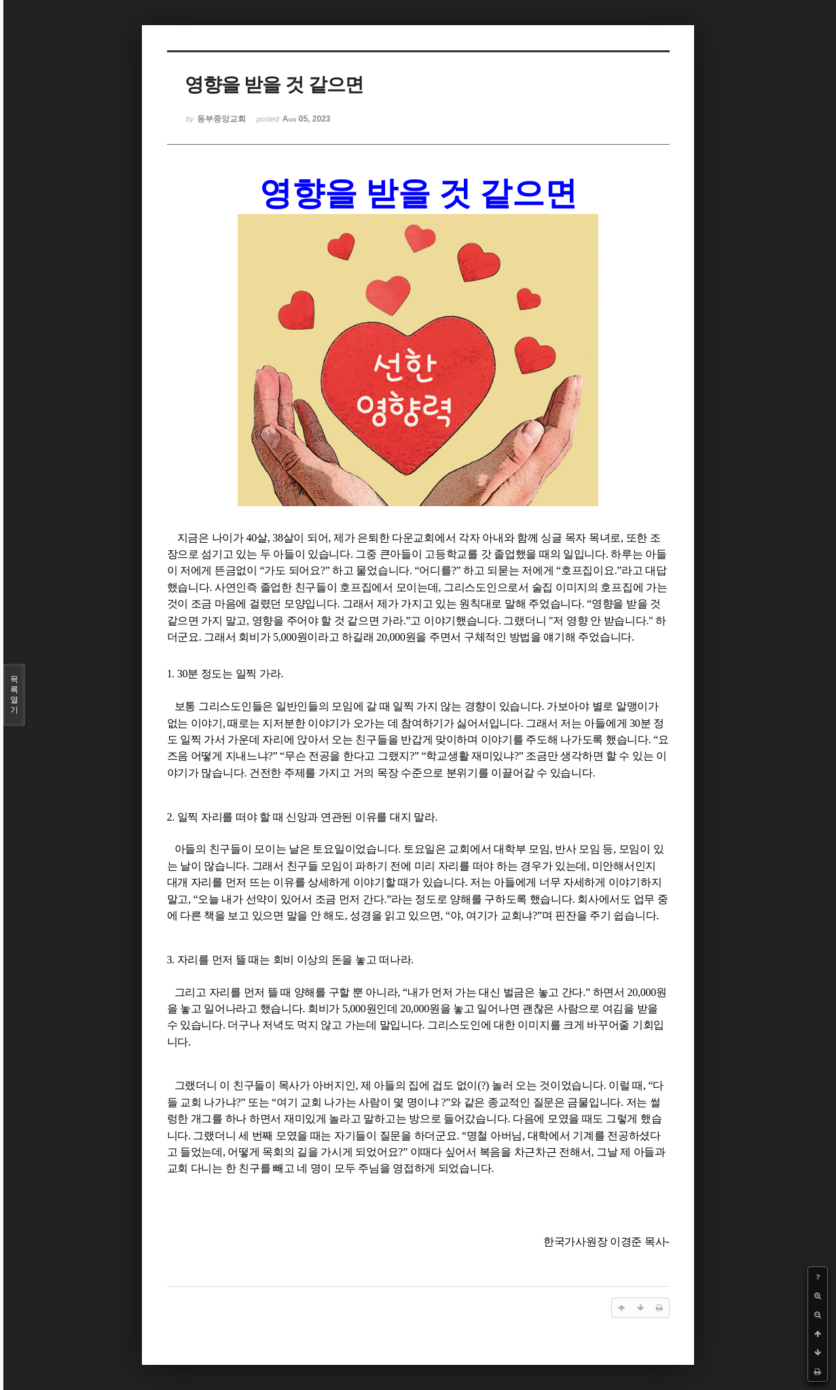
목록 (14, 695)
